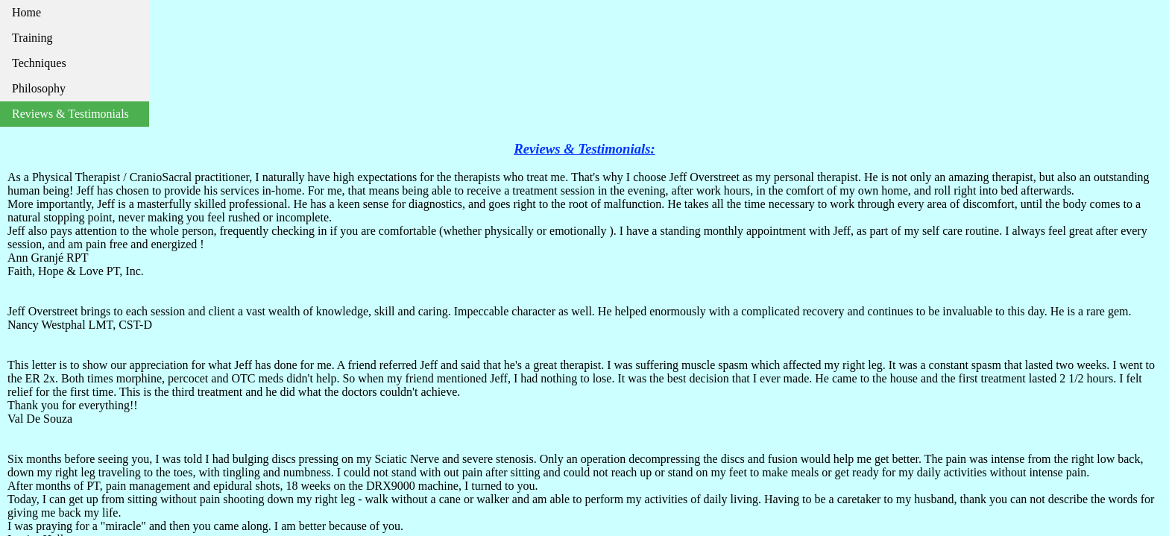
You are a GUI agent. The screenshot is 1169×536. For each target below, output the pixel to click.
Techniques (39, 63)
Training (32, 37)
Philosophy (39, 88)
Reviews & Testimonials (70, 113)
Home (26, 12)
